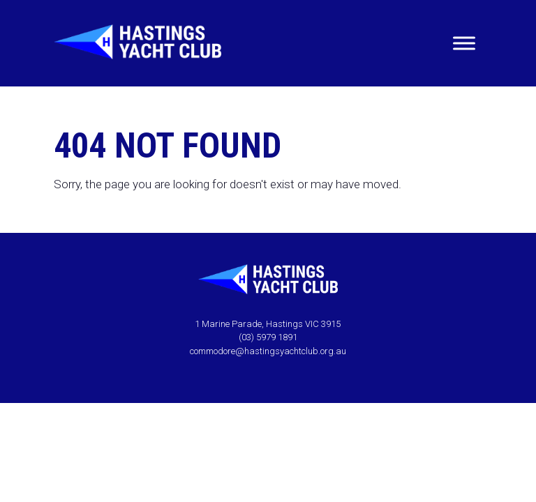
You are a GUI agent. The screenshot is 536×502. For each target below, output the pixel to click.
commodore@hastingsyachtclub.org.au (268, 351)
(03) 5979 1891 (268, 337)
